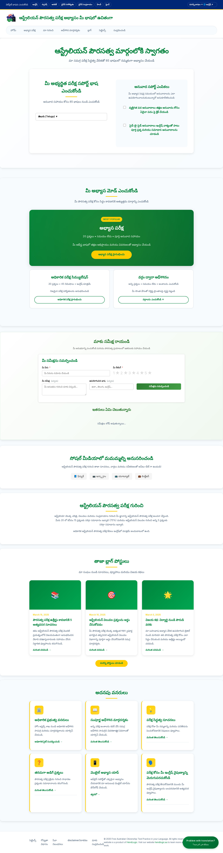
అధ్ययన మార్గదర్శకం (70, 30)
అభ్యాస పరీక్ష (30, 30)
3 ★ (132, 373)
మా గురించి (48, 30)
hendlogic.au (161, 842)
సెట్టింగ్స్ (102, 30)
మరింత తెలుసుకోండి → (101, 741)
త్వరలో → (95, 794)
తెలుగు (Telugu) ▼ (48, 116)
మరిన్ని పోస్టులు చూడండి (111, 663)
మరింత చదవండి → (42, 650)
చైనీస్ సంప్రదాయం (85, 4)
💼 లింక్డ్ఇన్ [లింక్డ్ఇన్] (143, 476)
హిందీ (99, 4)
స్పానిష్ (44, 4)
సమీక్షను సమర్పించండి (159, 386)
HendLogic (132, 842)
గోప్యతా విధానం (44, 842)
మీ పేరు (46, 367)
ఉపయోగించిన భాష (101, 381)
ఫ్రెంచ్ (107, 4)
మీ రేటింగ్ (118, 367)
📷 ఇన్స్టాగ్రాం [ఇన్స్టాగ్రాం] (99, 476)
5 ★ (148, 373)
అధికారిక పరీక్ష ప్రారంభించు (70, 299)
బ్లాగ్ (89, 30)
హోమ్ (13, 30)
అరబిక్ (54, 4)
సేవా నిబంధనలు (58, 842)
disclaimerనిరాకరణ (77, 840)
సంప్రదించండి (119, 30)
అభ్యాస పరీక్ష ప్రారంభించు (111, 254)
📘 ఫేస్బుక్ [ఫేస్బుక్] (79, 476)
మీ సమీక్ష (50, 381)
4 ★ (140, 373)
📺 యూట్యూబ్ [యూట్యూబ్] (122, 476)
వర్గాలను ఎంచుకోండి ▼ (153, 299)
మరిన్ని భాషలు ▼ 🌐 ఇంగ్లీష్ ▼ (201, 4)
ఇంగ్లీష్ (34, 4)
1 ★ (116, 373)
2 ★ (124, 373)
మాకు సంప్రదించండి (98, 842)
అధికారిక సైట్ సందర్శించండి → (48, 741)
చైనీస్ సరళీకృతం (67, 4)
